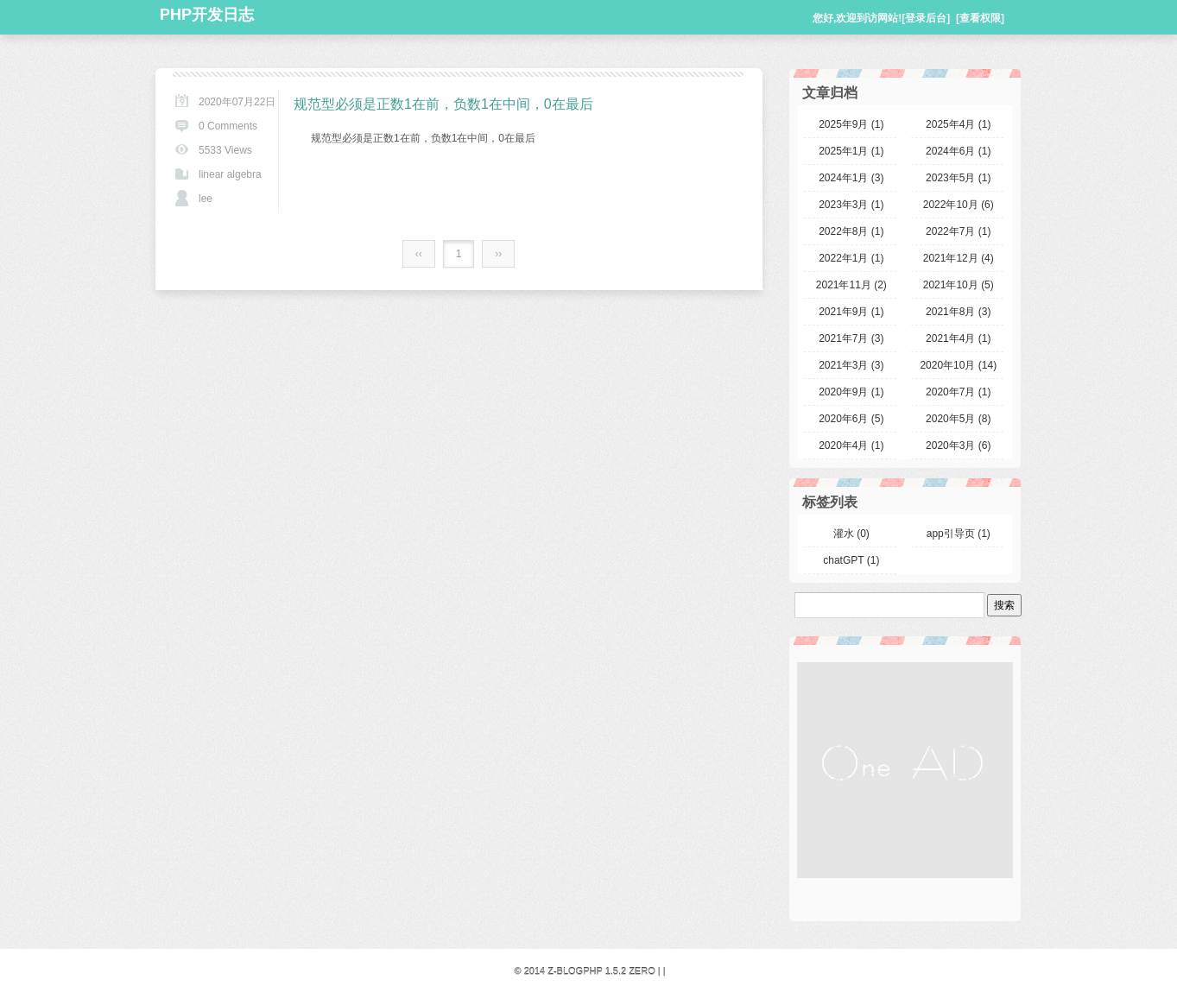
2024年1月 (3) (851, 178)
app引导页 (958, 534)
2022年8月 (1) (851, 231)
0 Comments (228, 126)
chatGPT (851, 560)
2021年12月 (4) (958, 258)
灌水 (851, 534)
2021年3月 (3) (851, 365)
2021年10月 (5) (958, 285)
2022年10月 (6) (958, 205)
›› (498, 254)
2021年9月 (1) (851, 312)
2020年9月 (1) (851, 392)
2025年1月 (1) (851, 151)
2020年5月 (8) (958, 419)
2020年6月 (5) (851, 419)
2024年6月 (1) (958, 151)
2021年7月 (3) (851, 338)
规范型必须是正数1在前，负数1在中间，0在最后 (443, 104)
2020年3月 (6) (958, 445)
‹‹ (418, 254)
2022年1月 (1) (851, 258)
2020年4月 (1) (851, 445)
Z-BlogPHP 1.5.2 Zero (601, 971)
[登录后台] (926, 18)
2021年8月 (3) (958, 312)
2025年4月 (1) (958, 124)
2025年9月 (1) (851, 124)
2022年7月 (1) (958, 231)
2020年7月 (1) (958, 392)
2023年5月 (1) (958, 178)
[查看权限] (980, 18)
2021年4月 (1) (958, 338)
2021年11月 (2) (851, 285)
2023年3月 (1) (851, 205)
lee (205, 199)
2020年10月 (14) (958, 365)
